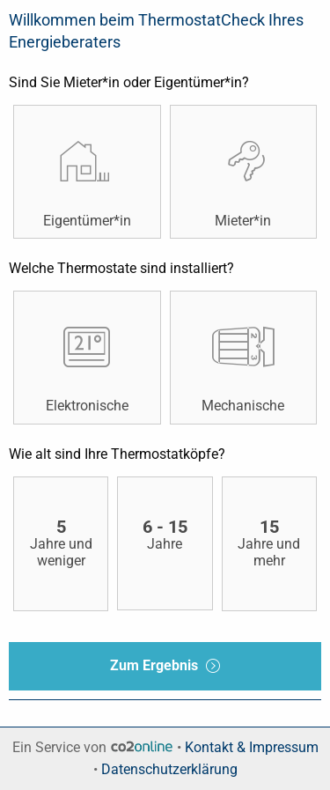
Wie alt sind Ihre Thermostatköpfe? (117, 454)
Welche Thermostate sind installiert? (121, 268)
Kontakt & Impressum (252, 747)
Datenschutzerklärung (169, 769)
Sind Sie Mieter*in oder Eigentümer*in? (129, 82)
